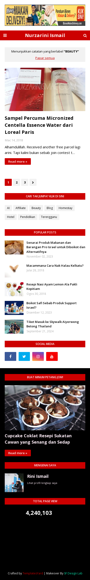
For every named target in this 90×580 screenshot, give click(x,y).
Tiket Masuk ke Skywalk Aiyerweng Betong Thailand (52, 324)
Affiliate (21, 208)
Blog (50, 208)
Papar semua (45, 58)
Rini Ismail (38, 476)
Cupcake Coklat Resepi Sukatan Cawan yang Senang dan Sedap (38, 439)
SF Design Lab (73, 573)
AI (8, 208)
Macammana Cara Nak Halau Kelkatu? (55, 265)
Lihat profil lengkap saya (42, 483)
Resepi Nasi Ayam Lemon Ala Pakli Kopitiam (51, 286)
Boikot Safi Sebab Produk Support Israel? (51, 305)
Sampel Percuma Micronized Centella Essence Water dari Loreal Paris (39, 125)
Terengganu (49, 217)
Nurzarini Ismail (45, 35)
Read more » (17, 161)
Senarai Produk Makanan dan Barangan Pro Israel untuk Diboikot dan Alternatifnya (55, 247)
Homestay (65, 208)
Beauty (36, 208)
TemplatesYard (33, 573)
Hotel (10, 217)
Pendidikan (27, 217)
